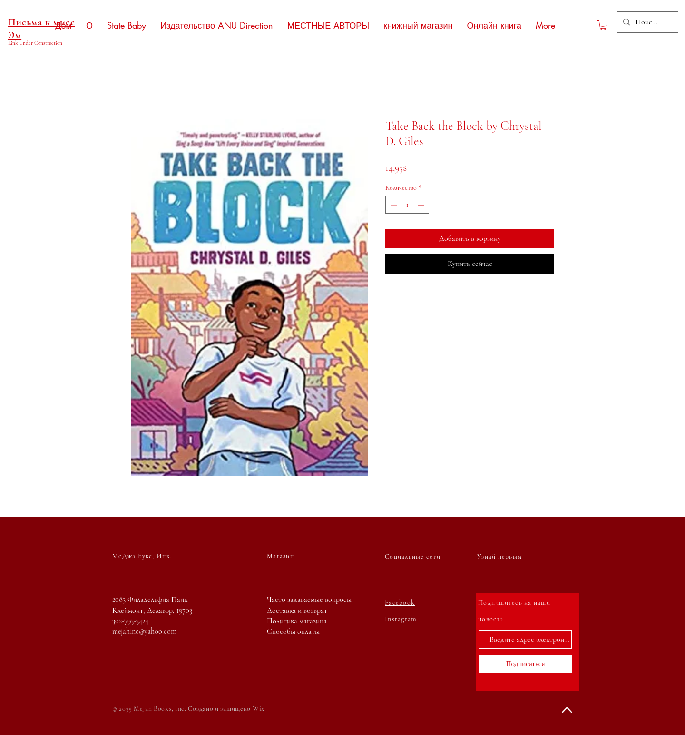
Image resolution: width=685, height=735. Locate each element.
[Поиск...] (647, 22)
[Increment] (422, 204)
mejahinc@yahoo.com (144, 631)
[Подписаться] (525, 663)
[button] (603, 25)
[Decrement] (393, 204)
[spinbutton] (407, 204)
